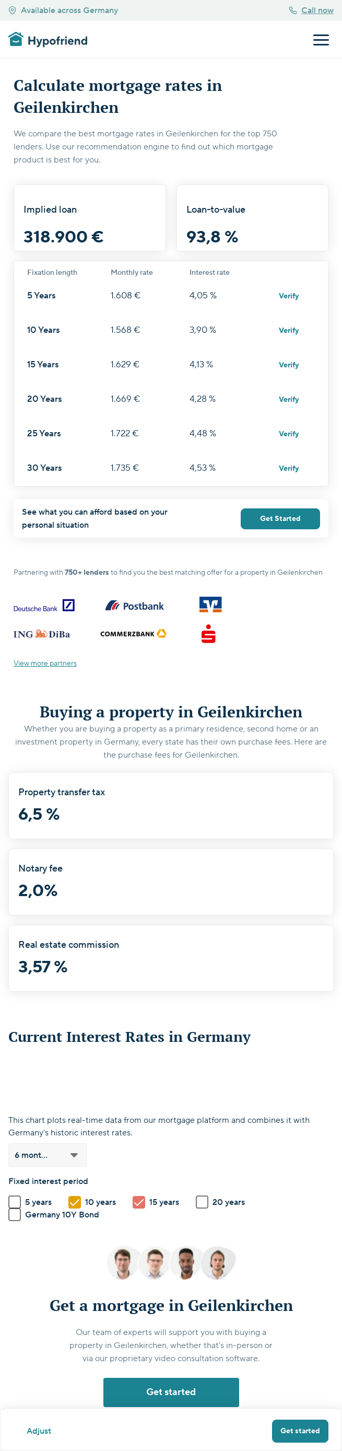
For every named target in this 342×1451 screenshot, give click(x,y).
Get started (300, 1431)
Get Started (280, 519)
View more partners (45, 663)
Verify (289, 296)
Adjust (39, 1431)
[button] (47, 1155)
